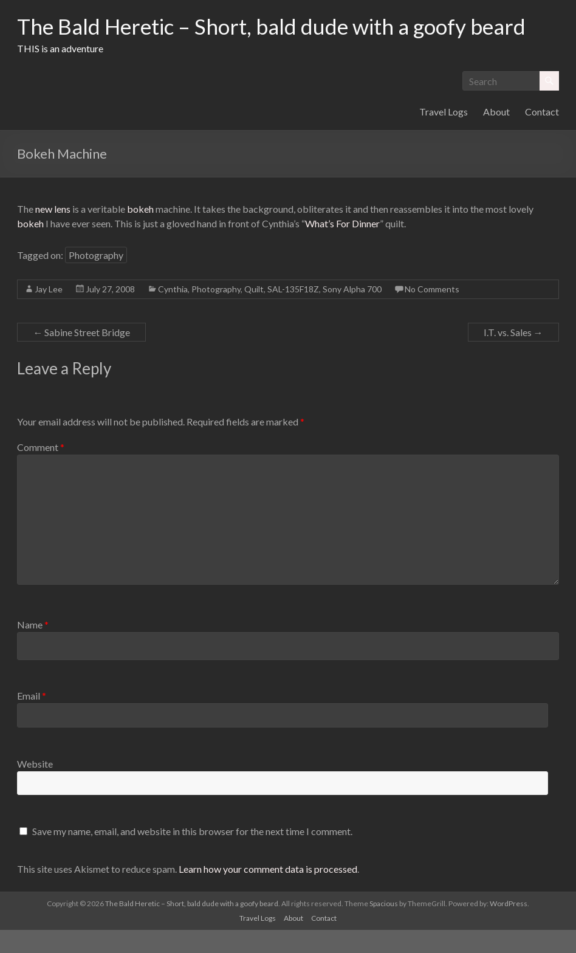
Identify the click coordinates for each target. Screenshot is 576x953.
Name (33, 647)
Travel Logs (443, 134)
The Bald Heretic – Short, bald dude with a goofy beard (247, 38)
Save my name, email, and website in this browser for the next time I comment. (192, 854)
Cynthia (173, 312)
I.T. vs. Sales (513, 355)
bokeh (140, 232)
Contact (542, 134)
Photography (96, 278)
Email (31, 718)
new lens (52, 232)
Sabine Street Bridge (81, 355)
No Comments (432, 312)
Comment (40, 470)
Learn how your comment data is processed (268, 892)
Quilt (254, 312)
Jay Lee (49, 312)
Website (35, 787)
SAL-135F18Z (293, 312)
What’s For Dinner (342, 246)
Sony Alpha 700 (352, 312)
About (496, 134)
